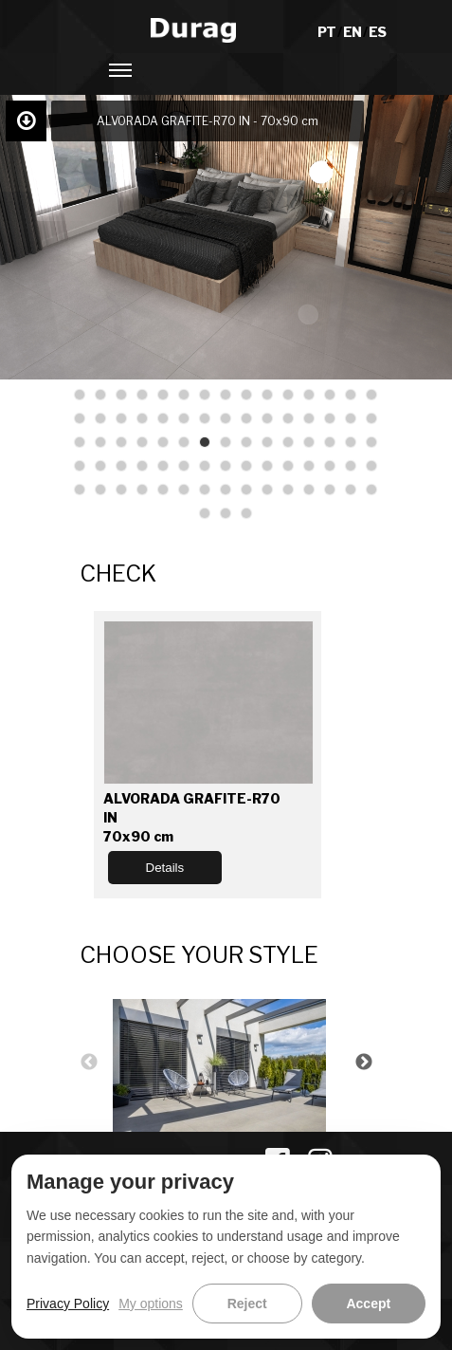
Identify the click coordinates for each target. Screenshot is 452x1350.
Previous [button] (89, 1062)
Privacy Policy (68, 1303)
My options (150, 1303)
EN (353, 32)
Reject (247, 1303)
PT (327, 32)
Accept (368, 1303)
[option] (226, 1063)
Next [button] (363, 1062)
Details (165, 867)
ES (377, 32)
